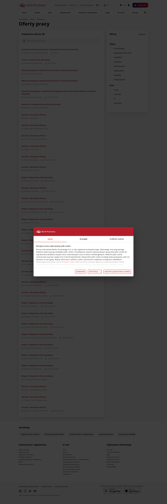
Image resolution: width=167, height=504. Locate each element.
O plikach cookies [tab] (117, 239)
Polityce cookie (68, 262)
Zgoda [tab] (50, 239)
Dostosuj (95, 272)
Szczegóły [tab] (83, 239)
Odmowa (80, 272)
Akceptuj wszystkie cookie (117, 272)
